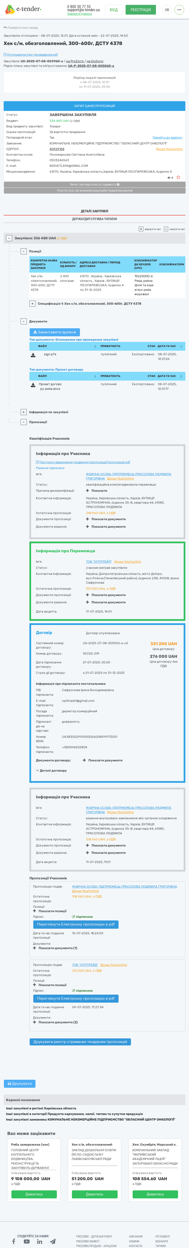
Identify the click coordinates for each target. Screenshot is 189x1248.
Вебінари (161, 1241)
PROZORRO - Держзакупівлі (94, 1236)
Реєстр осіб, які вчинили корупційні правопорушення (95, 190)
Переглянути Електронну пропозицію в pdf (76, 924)
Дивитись (34, 1194)
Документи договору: (53, 760)
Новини (134, 1241)
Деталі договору (51, 770)
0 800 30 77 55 (79, 6)
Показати (96, 490)
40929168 (57, 149)
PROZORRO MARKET (88, 1241)
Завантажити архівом (55, 332)
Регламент (162, 1236)
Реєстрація (141, 10)
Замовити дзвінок (79, 14)
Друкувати (20, 1083)
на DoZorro (95, 61)
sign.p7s (50, 354)
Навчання (136, 1236)
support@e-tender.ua (83, 10)
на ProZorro (75, 61)
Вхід (114, 10)
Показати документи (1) (55, 948)
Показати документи (106, 519)
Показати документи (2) (55, 1022)
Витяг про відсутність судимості (94, 184)
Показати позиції (50, 911)
